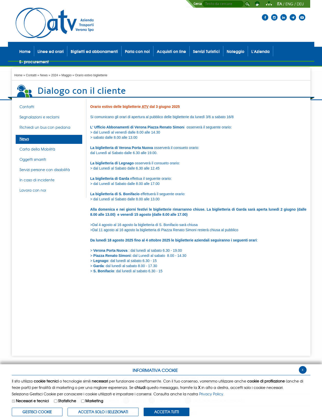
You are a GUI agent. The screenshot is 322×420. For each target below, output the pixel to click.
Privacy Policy (211, 393)
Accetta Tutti (166, 411)
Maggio (66, 75)
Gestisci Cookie (37, 411)
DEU (300, 3)
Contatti (31, 75)
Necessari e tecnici (32, 400)
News (44, 75)
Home (18, 75)
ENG (289, 3)
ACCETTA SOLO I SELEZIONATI (103, 411)
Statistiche (67, 400)
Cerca (198, 4)
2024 (54, 75)
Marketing (94, 400)
